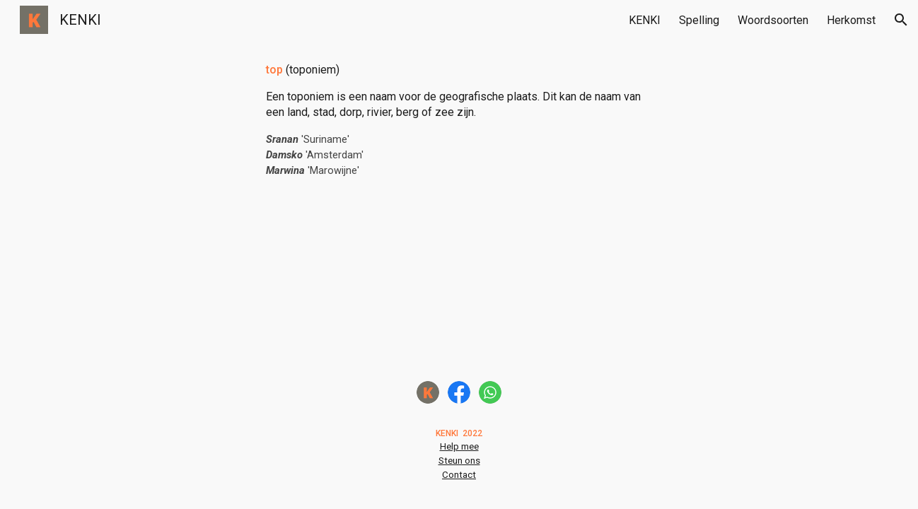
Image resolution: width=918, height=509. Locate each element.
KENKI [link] (645, 20)
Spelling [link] (699, 20)
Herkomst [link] (851, 20)
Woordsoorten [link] (773, 20)
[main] (459, 120)
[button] (901, 20)
